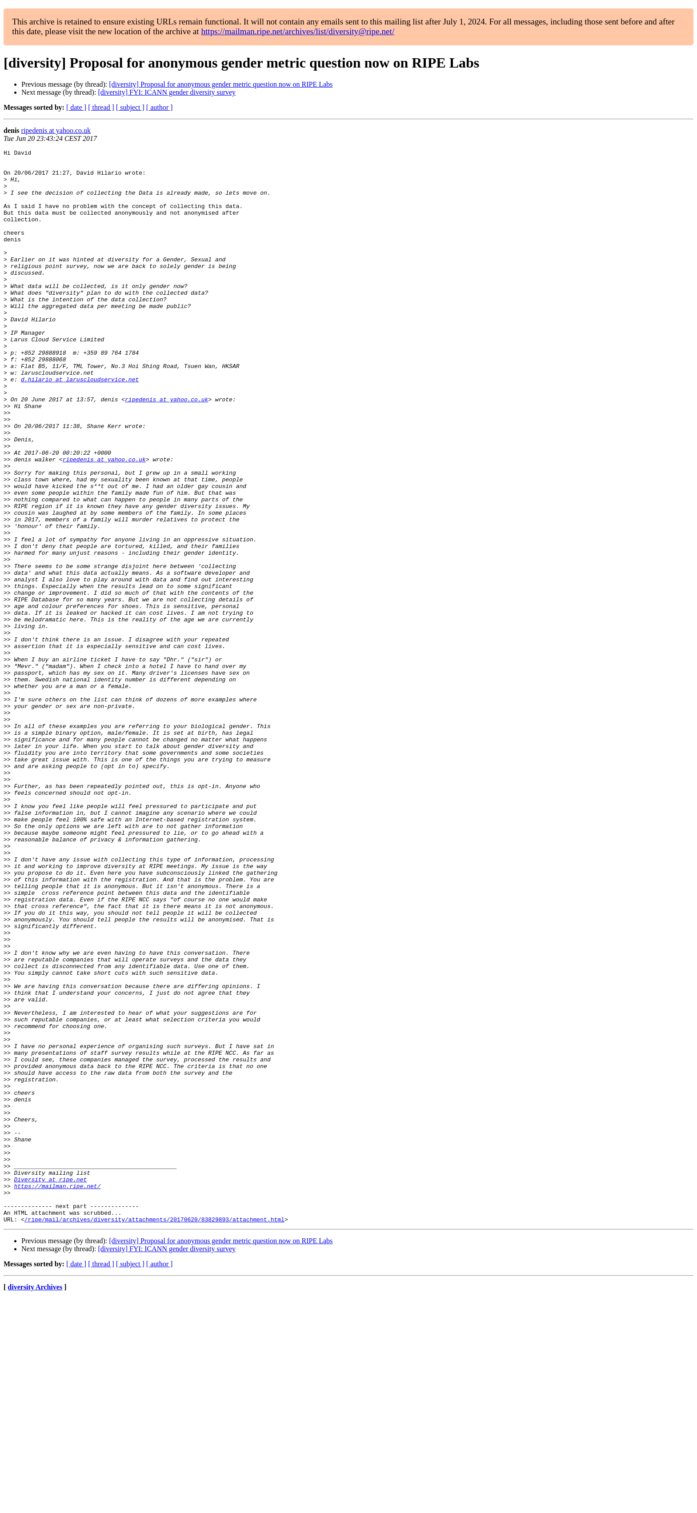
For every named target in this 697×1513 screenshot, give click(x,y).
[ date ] (76, 107)
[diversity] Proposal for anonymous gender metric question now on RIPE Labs (220, 84)
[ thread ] (101, 107)
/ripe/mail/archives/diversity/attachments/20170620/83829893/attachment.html (154, 1434)
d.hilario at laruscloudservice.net (80, 426)
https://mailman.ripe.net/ (57, 1394)
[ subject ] (130, 107)
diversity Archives (35, 1501)
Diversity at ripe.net (50, 1386)
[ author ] (159, 107)
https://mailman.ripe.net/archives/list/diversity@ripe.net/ (297, 31)
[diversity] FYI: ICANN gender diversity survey (167, 92)
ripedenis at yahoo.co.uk (56, 130)
